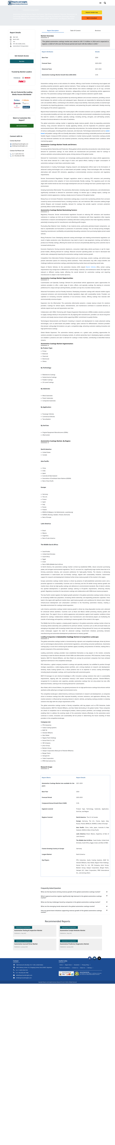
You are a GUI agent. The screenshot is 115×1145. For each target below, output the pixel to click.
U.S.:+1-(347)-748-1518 (17, 154)
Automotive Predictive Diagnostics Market (74, 944)
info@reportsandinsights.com (19, 146)
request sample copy (92, 12)
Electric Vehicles (91, 267)
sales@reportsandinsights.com (19, 144)
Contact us (75, 967)
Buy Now (21, 61)
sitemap (89, 967)
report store (68, 965)
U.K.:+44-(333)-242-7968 (17, 156)
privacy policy (85, 965)
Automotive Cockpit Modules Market (72, 930)
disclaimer (76, 965)
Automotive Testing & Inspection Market (28, 930)
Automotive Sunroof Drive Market (26, 944)
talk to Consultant (92, 18)
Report (20, 10)
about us (82, 967)
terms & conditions (65, 967)
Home (14, 10)
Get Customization (22, 125)
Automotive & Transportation (23, 927)
